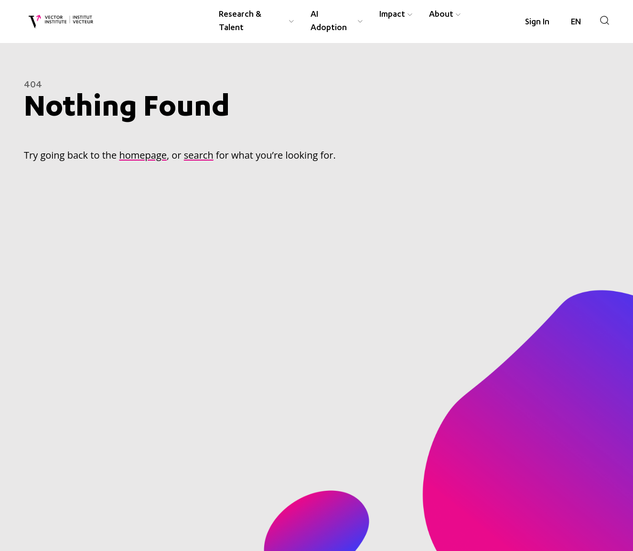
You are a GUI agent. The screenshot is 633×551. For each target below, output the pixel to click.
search (199, 155)
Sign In (537, 22)
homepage (142, 155)
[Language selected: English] (576, 22)
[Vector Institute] (61, 21)
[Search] (604, 20)
